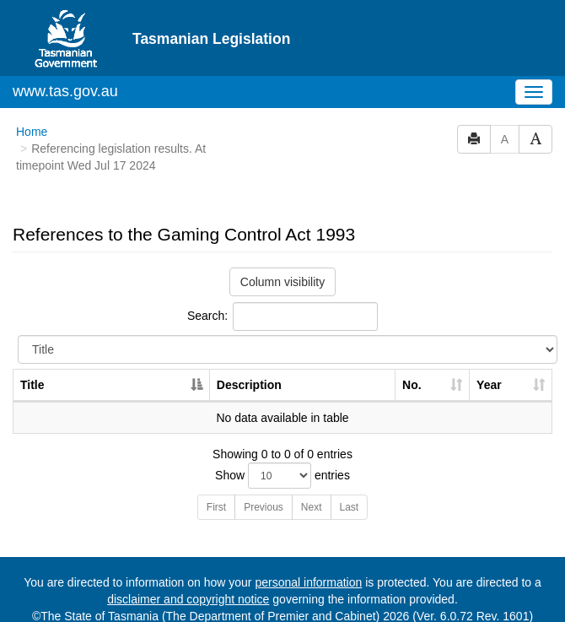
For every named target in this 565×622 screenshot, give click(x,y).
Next (311, 507)
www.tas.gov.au (65, 91)
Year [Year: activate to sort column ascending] (489, 385)
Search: (282, 316)
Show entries (282, 475)
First (216, 507)
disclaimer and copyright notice (188, 599)
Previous (263, 507)
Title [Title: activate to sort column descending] (32, 385)
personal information (308, 582)
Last (349, 507)
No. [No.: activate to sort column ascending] (412, 385)
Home (31, 131)
